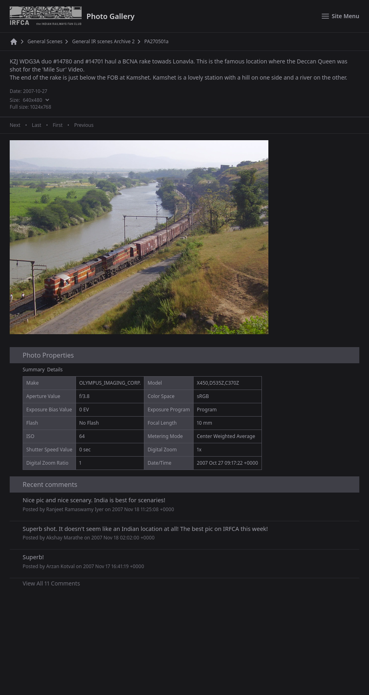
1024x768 (40, 106)
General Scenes (44, 41)
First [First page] (57, 125)
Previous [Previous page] (83, 125)
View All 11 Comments (51, 583)
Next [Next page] (15, 125)
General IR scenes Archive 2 (103, 41)
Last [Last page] (36, 125)
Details (55, 369)
